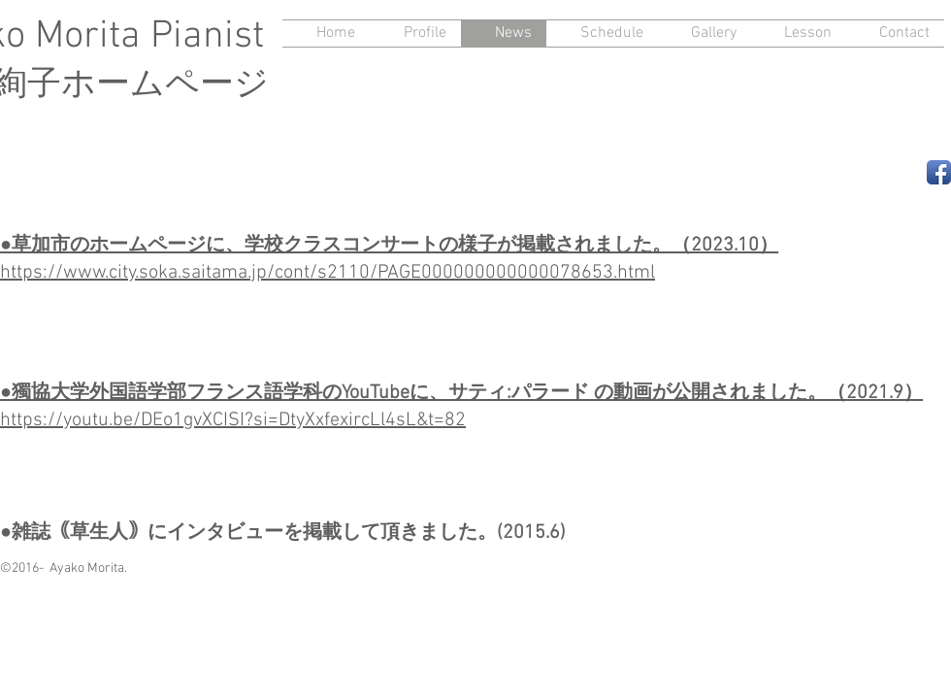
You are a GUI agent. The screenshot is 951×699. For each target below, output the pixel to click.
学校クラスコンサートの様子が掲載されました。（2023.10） (511, 245)
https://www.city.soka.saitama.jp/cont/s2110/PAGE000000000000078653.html (327, 272)
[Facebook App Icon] (939, 172)
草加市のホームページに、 (128, 245)
